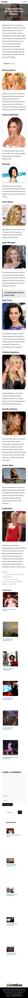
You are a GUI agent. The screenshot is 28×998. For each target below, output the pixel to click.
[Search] (20, 812)
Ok (8, 994)
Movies (15, 5)
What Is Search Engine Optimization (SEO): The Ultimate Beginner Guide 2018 (12, 581)
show (12, 63)
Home (4, 5)
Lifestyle (10, 5)
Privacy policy (17, 994)
